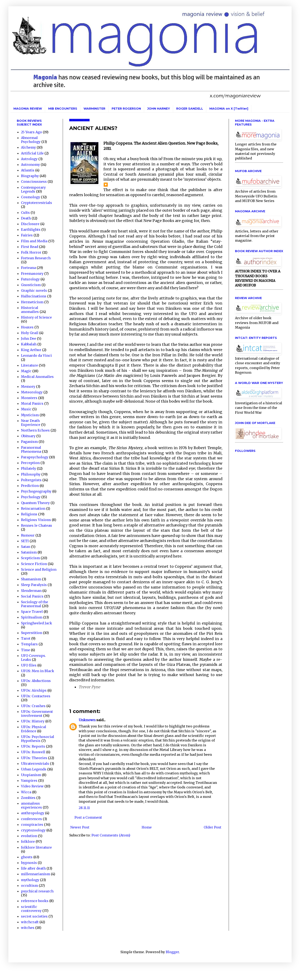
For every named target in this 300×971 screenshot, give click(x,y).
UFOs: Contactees (35, 696)
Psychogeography (36, 491)
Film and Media (34, 241)
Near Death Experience (30, 423)
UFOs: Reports (33, 746)
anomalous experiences (31, 805)
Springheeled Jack (36, 623)
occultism (29, 885)
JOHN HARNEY (158, 108)
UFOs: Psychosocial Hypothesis (37, 739)
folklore (28, 841)
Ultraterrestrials (35, 763)
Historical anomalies (30, 310)
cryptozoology (33, 830)
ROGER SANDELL (189, 108)
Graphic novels (34, 290)
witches (27, 928)
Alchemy (28, 147)
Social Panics (32, 596)
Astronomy (30, 164)
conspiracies (32, 824)
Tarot (25, 638)
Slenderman (31, 591)
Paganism (29, 441)
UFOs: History (32, 721)
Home (147, 827)
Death (26, 218)
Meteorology (32, 392)
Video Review (32, 786)
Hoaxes (27, 327)
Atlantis (27, 170)
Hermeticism (32, 302)
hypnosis (29, 863)
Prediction (30, 486)
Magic (26, 371)
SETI (25, 541)
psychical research (37, 891)
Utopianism (31, 775)
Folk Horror (31, 252)
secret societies (34, 916)
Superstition (31, 633)
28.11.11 (84, 808)
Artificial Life (32, 153)
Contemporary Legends (33, 189)
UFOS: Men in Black (37, 671)
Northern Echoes (35, 430)
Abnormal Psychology (30, 140)
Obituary (28, 436)
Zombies (28, 798)
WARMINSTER (94, 108)
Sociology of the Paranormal (34, 604)
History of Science (36, 317)
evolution (29, 836)
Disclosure (30, 224)
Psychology (30, 497)
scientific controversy (31, 909)
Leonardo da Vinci (36, 355)
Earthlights (30, 229)
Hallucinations (33, 296)
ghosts (27, 857)
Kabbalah (29, 344)
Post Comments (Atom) (110, 835)
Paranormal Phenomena (31, 449)
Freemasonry (32, 273)
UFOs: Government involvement (37, 713)
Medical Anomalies (37, 377)
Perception (30, 463)
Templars (29, 644)
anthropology (32, 813)
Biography (30, 176)
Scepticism (30, 558)
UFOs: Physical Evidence (33, 729)
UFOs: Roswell (33, 752)
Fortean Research (36, 258)
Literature (29, 365)
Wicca (26, 792)
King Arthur (31, 350)
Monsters (29, 398)
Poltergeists (31, 480)
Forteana (28, 268)
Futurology (30, 279)
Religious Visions (36, 520)
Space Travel (32, 611)
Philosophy (30, 474)
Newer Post (79, 827)
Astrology (29, 159)
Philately (28, 468)
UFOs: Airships (34, 690)
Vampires (29, 780)
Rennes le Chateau (36, 525)
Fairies (27, 235)
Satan (25, 546)
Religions (29, 514)
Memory (28, 386)
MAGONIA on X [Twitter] (228, 108)
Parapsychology (34, 457)
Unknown (87, 720)
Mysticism (30, 415)
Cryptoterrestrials (36, 203)
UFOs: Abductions (36, 681)
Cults (25, 212)
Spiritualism (31, 617)
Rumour (28, 535)
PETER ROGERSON (126, 108)
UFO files (29, 665)
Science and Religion (38, 569)
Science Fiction (34, 564)
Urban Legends (33, 769)
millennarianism (35, 874)
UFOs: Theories (34, 758)
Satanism (29, 552)
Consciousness (34, 181)
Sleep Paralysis (34, 585)
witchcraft (30, 922)
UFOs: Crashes (33, 706)
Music (26, 409)
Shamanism (31, 579)
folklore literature (36, 847)
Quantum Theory (35, 503)
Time (25, 650)
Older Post (212, 827)
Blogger (172, 952)
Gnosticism (31, 285)
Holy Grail (29, 333)
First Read (29, 247)
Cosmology (30, 197)
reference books (34, 901)
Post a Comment (88, 817)
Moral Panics (32, 403)
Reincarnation (33, 508)
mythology (30, 880)
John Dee (28, 338)
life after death (33, 868)
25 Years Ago (31, 132)
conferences (31, 819)
